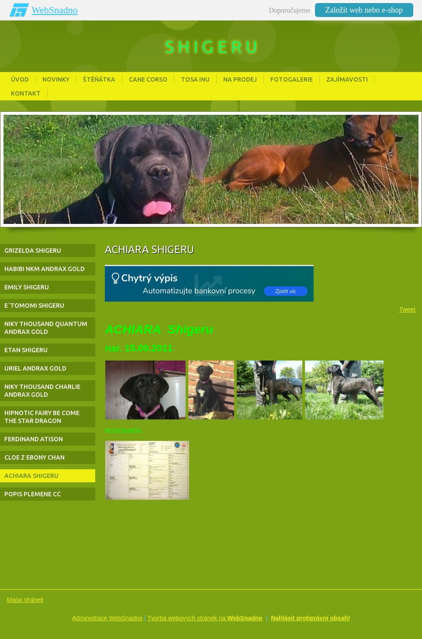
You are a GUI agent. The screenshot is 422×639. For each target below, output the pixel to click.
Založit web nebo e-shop (364, 10)
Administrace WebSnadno (107, 618)
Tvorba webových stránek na (205, 618)
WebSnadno (54, 9)
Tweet (407, 309)
